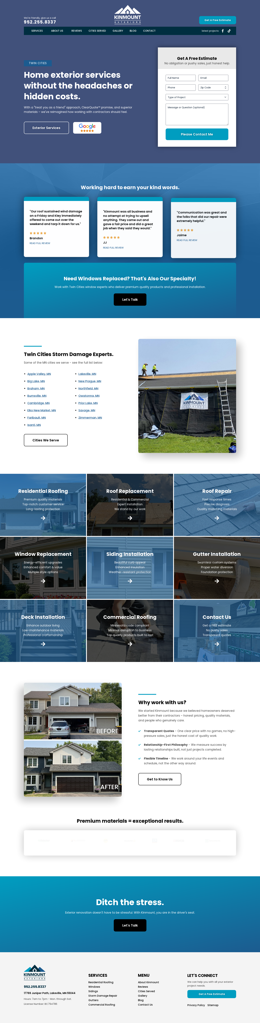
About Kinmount (148, 982)
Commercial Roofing (101, 1004)
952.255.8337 (40, 22)
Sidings (93, 991)
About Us (58, 30)
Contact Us (145, 1004)
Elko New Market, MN (41, 425)
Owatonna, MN (88, 411)
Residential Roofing (100, 982)
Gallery (118, 30)
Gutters (93, 1000)
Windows (94, 987)
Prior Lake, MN (88, 418)
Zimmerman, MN (90, 433)
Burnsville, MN (36, 411)
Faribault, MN (36, 433)
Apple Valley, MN (39, 389)
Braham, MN (36, 404)
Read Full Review (40, 258)
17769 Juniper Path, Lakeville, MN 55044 (49, 993)
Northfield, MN (88, 404)
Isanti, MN (34, 440)
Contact (149, 30)
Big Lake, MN (36, 396)
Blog (133, 30)
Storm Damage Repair (102, 995)
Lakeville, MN (87, 389)
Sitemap (212, 1005)
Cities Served (97, 30)
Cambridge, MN (38, 418)
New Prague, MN (89, 396)
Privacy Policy (196, 1005)
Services (37, 30)
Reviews (76, 30)
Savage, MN (86, 425)
